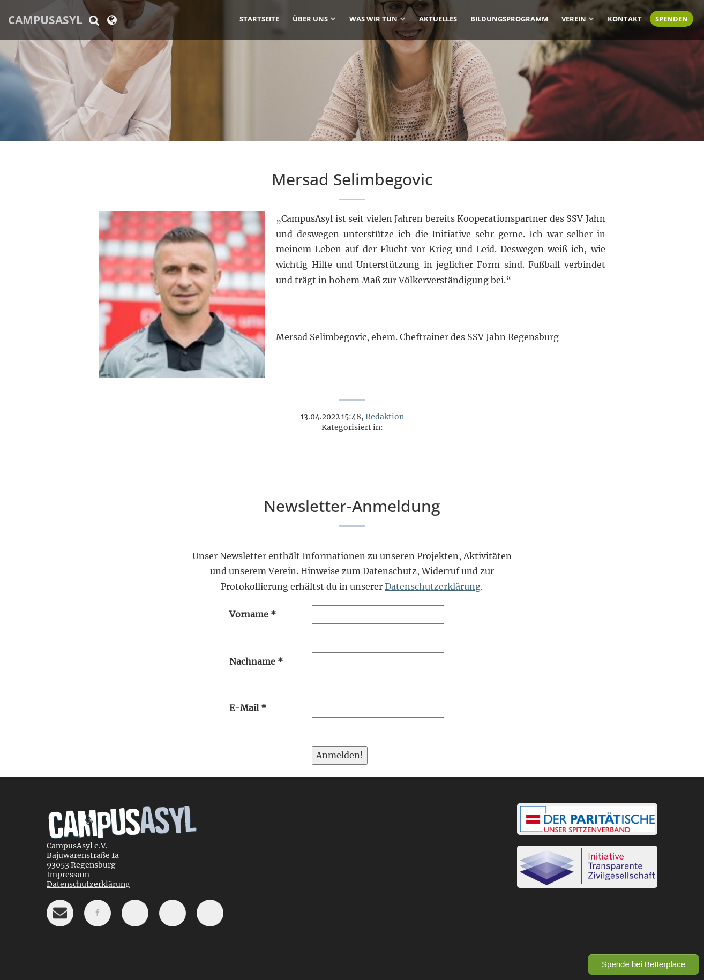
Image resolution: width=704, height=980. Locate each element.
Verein (573, 19)
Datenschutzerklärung (433, 586)
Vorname (252, 614)
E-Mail (247, 708)
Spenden (671, 19)
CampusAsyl (45, 19)
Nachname (256, 661)
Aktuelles (438, 19)
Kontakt (625, 19)
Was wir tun (373, 19)
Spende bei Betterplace (643, 964)
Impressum (68, 874)
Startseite (259, 19)
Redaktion (384, 416)
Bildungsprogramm (509, 19)
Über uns (310, 19)
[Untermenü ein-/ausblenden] (333, 18)
